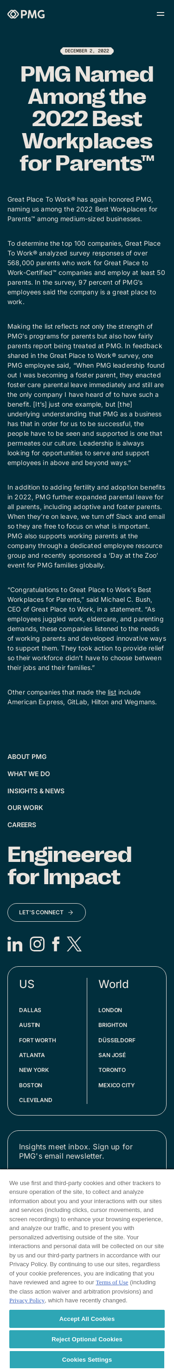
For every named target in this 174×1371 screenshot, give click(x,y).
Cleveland (35, 1100)
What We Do (28, 774)
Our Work (25, 807)
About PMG (26, 756)
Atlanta (32, 1055)
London (110, 1010)
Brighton (112, 1024)
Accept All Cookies (87, 1318)
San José (112, 1055)
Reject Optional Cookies (87, 1339)
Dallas (30, 1010)
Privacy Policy (27, 1300)
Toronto (112, 1069)
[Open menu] (161, 14)
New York (34, 1069)
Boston (30, 1085)
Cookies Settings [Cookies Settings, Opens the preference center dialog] (87, 1359)
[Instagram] (37, 944)
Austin (29, 1024)
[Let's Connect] (46, 912)
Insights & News (35, 791)
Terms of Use (112, 1282)
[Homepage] (26, 14)
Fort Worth (37, 1040)
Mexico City (116, 1085)
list (112, 692)
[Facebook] (55, 944)
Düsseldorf (116, 1040)
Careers (21, 825)
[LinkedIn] (14, 944)
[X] (74, 944)
